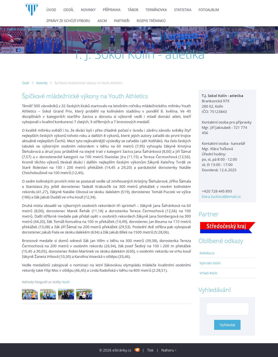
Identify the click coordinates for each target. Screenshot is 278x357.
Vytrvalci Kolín (210, 263)
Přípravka (111, 9)
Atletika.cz (207, 253)
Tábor (133, 9)
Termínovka (156, 9)
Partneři (121, 20)
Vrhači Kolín (208, 273)
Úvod (51, 9)
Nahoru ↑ (169, 350)
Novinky (88, 9)
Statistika (182, 9)
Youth (66, 282)
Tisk (150, 350)
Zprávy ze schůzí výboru (68, 20)
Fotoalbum (209, 9)
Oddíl (68, 9)
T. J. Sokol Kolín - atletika (21, 29)
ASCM (102, 20)
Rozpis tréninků (151, 20)
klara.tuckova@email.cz (221, 196)
